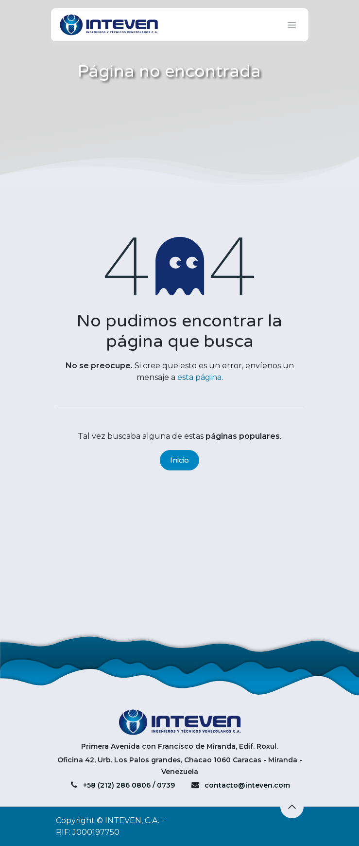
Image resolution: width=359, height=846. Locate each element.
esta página (199, 377)
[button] (292, 806)
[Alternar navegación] (292, 25)
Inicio (179, 460)
